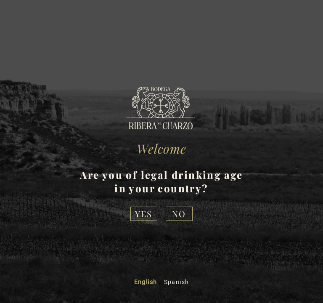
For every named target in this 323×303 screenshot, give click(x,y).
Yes (143, 213)
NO (179, 213)
